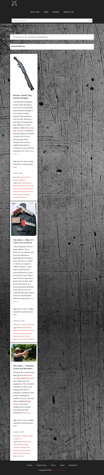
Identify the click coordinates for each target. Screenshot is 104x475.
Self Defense (30, 325)
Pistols (23, 325)
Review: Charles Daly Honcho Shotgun (22, 96)
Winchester (23, 197)
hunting (15, 336)
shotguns (16, 197)
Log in (63, 470)
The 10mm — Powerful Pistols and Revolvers (23, 367)
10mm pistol (29, 378)
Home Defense (28, 189)
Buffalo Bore (17, 330)
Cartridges (24, 436)
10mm (29, 442)
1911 (23, 261)
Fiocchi (21, 189)
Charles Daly (30, 186)
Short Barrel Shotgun (23, 194)
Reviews (23, 177)
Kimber (15, 453)
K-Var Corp (56, 470)
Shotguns (22, 180)
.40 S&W (24, 442)
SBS (14, 194)
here (15, 167)
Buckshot (22, 186)
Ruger (15, 339)
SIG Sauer (21, 456)
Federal (15, 189)
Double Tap (25, 330)
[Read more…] (27, 413)
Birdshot (16, 186)
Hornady (28, 333)
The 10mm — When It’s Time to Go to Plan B (23, 241)
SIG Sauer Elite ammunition (26, 339)
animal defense (26, 183)
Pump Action (29, 191)
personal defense (18, 191)
